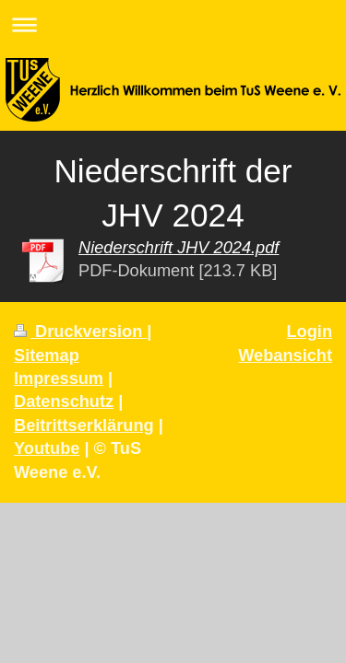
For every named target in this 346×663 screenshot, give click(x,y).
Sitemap (46, 355)
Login (310, 331)
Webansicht (285, 355)
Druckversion (80, 331)
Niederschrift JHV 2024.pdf (178, 247)
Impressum (58, 378)
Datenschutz (63, 401)
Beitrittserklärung (84, 425)
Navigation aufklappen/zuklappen (173, 24)
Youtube (46, 448)
